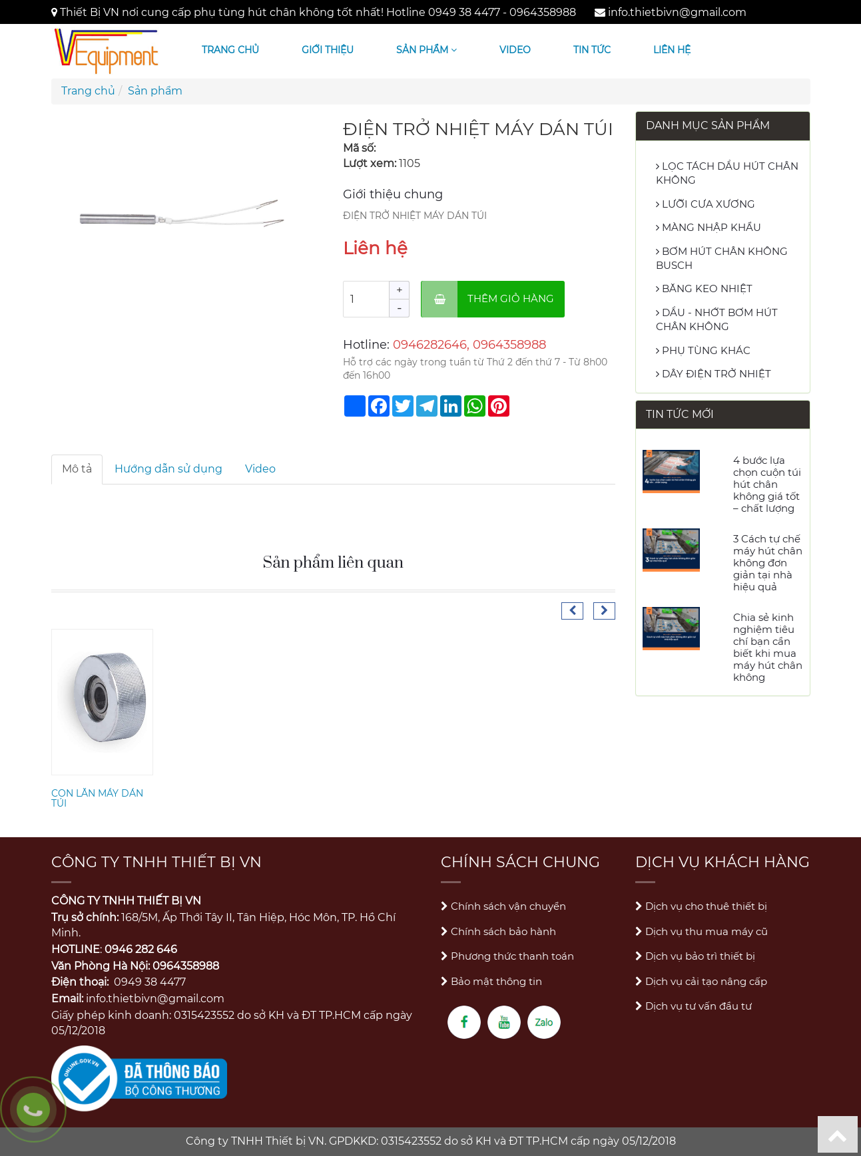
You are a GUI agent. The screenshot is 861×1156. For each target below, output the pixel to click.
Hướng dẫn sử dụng (168, 469)
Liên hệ (672, 50)
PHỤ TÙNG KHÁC (703, 350)
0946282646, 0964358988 (469, 344)
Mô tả (77, 469)
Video (515, 50)
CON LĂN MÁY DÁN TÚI (97, 798)
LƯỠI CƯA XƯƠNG (705, 204)
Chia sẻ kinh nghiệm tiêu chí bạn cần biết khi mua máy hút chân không (767, 647)
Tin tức (592, 50)
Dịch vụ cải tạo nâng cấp (701, 981)
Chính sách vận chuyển (503, 906)
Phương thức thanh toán (507, 956)
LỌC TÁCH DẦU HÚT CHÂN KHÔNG (727, 173)
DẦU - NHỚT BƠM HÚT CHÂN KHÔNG (717, 319)
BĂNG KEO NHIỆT (704, 288)
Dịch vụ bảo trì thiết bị (695, 956)
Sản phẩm (426, 50)
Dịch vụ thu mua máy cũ (701, 931)
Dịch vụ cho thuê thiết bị (701, 906)
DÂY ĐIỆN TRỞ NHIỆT (713, 373)
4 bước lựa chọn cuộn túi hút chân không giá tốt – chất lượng (767, 484)
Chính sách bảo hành (498, 931)
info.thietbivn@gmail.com (677, 12)
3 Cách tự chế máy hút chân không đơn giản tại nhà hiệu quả (767, 562)
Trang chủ (230, 50)
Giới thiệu (328, 50)
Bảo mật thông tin (491, 981)
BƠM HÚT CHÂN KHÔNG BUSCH (722, 258)
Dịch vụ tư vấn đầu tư (693, 1006)
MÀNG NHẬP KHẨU (708, 227)
